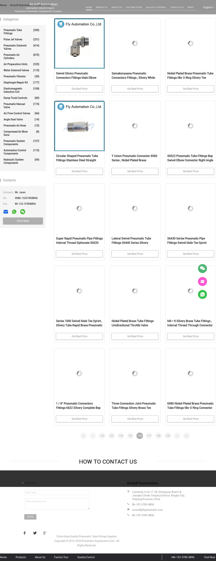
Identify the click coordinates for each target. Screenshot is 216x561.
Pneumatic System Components (21, 142)
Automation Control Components (21, 152)
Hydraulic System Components (21, 161)
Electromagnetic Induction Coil (21, 90)
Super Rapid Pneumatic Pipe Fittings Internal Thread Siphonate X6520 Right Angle (79, 243)
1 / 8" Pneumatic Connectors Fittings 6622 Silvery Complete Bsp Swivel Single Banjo (78, 408)
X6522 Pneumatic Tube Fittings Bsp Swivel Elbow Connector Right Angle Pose (190, 160)
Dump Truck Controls (21, 98)
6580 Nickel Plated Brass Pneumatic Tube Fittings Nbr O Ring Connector (190, 406)
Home (89, 7)
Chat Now (23, 221)
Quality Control (156, 7)
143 (111, 435)
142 (102, 435)
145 (130, 435)
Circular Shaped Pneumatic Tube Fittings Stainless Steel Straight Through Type (77, 160)
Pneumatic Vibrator (21, 76)
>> (186, 435)
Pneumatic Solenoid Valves (21, 47)
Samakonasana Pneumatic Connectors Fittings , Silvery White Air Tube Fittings (133, 78)
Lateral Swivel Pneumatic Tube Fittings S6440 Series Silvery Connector (131, 243)
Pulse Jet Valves (21, 39)
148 (158, 435)
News (190, 7)
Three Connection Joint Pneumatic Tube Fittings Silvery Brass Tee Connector (134, 408)
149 (168, 435)
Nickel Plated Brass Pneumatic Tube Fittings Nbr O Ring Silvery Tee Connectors (190, 78)
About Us (116, 7)
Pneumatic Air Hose (21, 125)
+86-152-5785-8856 (182, 557)
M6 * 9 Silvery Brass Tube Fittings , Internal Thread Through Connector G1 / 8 (190, 325)
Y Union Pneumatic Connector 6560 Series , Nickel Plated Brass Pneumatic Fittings (134, 160)
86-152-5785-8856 (143, 504)
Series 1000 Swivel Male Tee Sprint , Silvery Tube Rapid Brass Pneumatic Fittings (79, 325)
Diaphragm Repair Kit (21, 82)
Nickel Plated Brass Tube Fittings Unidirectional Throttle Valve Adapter (133, 325)
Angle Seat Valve (21, 119)
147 (149, 435)
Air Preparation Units (21, 64)
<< (83, 435)
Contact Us (177, 7)
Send (30, 516)
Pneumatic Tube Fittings (21, 32)
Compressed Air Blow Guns (21, 133)
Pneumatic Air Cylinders (21, 56)
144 (121, 435)
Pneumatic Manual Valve (21, 105)
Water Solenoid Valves (21, 70)
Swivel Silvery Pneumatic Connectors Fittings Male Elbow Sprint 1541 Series (76, 78)
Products (101, 7)
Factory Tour (134, 7)
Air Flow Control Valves (21, 113)
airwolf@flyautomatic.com (147, 509)
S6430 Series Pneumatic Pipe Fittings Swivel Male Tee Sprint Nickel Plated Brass (186, 243)
